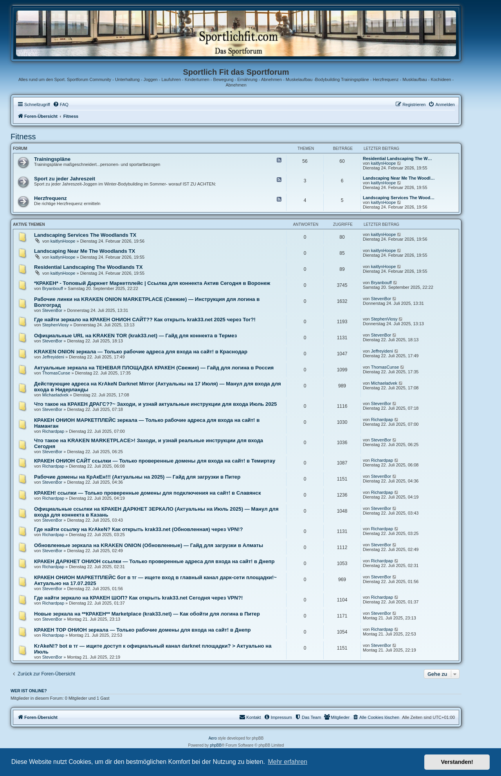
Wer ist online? (29, 690)
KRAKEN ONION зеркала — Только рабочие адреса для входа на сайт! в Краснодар (140, 352)
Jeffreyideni (53, 357)
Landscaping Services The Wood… (398, 197)
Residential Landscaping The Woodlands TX (88, 267)
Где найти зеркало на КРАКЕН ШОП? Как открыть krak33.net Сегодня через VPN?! (138, 598)
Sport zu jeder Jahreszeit (64, 179)
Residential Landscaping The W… (397, 158)
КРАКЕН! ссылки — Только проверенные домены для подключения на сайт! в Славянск (147, 493)
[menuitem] (60, 104)
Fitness (23, 136)
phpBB (216, 745)
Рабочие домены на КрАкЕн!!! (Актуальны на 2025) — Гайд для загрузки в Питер (137, 477)
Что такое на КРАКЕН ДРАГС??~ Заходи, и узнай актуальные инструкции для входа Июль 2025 (155, 404)
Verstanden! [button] (457, 762)
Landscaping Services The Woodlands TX (85, 235)
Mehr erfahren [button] (287, 761)
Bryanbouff (52, 288)
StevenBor (52, 310)
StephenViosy (55, 324)
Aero (213, 738)
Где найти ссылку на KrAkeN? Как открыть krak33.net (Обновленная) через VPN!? (138, 529)
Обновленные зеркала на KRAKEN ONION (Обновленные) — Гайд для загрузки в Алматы (148, 545)
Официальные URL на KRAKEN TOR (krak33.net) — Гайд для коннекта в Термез (135, 335)
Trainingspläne (52, 159)
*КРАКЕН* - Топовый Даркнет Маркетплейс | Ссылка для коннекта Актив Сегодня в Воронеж (152, 283)
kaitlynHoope (383, 163)
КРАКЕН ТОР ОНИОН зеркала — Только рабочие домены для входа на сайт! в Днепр (142, 630)
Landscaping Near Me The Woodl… (399, 178)
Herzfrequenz (50, 198)
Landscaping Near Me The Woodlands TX (84, 251)
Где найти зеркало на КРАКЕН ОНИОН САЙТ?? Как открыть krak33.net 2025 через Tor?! (145, 319)
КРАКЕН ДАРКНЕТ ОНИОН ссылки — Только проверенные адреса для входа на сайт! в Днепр (154, 561)
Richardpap (53, 431)
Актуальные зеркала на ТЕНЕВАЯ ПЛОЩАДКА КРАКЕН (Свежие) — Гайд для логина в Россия (154, 368)
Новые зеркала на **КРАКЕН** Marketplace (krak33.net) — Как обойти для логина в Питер (147, 614)
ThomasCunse (56, 373)
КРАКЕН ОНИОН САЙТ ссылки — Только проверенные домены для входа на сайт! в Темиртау (154, 461)
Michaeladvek (55, 395)
